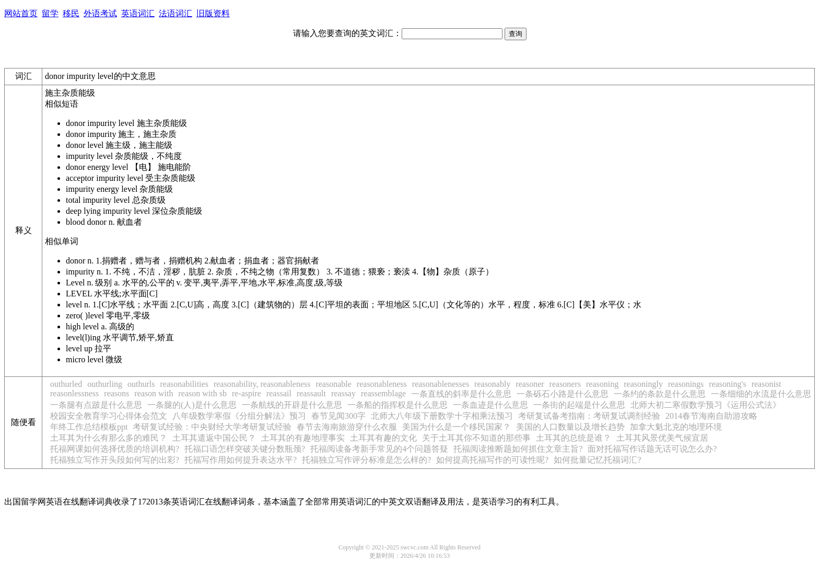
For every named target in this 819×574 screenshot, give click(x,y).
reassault (311, 393)
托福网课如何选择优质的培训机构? (114, 448)
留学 (50, 13)
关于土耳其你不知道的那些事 (476, 437)
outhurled (66, 384)
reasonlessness (74, 393)
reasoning (602, 384)
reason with (153, 393)
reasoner (530, 384)
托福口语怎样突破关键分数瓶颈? (244, 448)
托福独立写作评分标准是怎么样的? (366, 459)
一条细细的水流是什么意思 (761, 393)
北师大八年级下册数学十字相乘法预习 (442, 415)
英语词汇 (138, 13)
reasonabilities (184, 384)
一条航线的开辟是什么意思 (292, 404)
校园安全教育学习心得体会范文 (108, 415)
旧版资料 (213, 13)
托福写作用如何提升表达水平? (240, 459)
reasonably (492, 384)
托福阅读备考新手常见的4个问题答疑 (379, 448)
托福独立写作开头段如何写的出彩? (114, 459)
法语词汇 (175, 13)
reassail (278, 393)
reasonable (333, 384)
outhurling (104, 384)
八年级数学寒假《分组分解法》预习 (239, 415)
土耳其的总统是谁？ (573, 437)
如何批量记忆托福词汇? (597, 459)
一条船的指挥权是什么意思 (397, 404)
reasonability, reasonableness (262, 384)
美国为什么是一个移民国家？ (456, 426)
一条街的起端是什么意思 (579, 404)
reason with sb (203, 393)
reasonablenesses (440, 384)
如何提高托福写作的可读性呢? (492, 459)
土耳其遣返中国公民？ (214, 437)
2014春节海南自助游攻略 (711, 415)
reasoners (565, 384)
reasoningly (643, 384)
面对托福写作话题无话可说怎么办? (652, 448)
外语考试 (100, 13)
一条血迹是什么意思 (490, 404)
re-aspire (246, 393)
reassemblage (383, 393)
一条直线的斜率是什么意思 (461, 393)
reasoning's (727, 384)
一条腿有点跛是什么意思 (96, 404)
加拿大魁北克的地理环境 (676, 426)
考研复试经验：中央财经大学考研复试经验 (212, 426)
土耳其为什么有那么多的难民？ (108, 437)
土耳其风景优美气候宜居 (662, 437)
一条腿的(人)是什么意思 (192, 404)
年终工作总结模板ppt (88, 426)
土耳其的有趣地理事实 (303, 437)
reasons (116, 393)
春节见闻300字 (338, 415)
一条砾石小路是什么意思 (563, 393)
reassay (343, 393)
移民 (71, 13)
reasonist (766, 384)
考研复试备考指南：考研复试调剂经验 (589, 415)
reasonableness (382, 384)
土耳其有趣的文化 (383, 437)
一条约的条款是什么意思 (660, 393)
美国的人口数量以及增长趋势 (570, 426)
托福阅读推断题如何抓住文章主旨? (517, 448)
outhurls (141, 384)
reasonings (686, 384)
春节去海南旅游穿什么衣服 (347, 426)
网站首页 (21, 13)
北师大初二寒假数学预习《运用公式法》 (705, 404)
